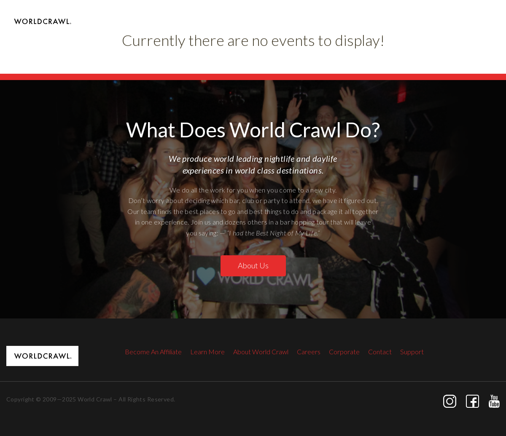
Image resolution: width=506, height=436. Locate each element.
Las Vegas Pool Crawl (208, 33)
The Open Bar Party (430, 33)
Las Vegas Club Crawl (285, 33)
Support (412, 352)
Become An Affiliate (153, 352)
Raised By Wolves (359, 33)
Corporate (344, 352)
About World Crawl (260, 352)
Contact (488, 33)
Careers (308, 352)
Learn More (207, 352)
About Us (253, 265)
